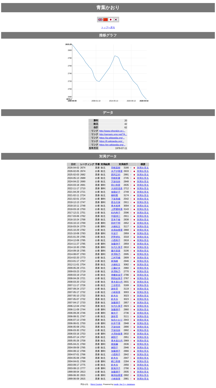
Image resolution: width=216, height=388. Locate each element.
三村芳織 (115, 257)
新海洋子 (115, 368)
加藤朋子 (115, 302)
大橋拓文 (115, 226)
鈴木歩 (114, 295)
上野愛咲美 (117, 209)
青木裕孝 (115, 206)
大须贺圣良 (117, 188)
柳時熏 (114, 195)
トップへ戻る (108, 27)
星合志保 (115, 202)
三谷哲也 (115, 285)
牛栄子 (114, 233)
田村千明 (115, 223)
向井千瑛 (115, 323)
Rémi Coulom (96, 384)
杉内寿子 (115, 212)
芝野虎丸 (115, 237)
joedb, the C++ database (124, 384)
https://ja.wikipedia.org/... (112, 138)
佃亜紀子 (115, 192)
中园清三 (115, 216)
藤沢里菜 (115, 250)
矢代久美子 (117, 247)
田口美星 (115, 185)
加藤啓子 (115, 244)
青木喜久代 (117, 282)
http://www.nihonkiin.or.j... (112, 131)
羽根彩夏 (115, 178)
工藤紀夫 (115, 268)
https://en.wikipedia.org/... (112, 145)
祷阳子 (114, 337)
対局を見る (143, 167)
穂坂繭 (114, 344)
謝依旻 (114, 289)
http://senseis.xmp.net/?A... (113, 134)
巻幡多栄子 (117, 275)
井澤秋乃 (115, 254)
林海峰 (114, 261)
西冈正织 (115, 174)
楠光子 (114, 313)
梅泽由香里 (117, 375)
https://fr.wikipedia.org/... (111, 141)
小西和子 (115, 240)
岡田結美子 (117, 278)
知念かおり (117, 320)
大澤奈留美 (117, 334)
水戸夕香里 (117, 171)
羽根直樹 (115, 167)
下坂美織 (115, 199)
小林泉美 (115, 292)
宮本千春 (115, 219)
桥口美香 (115, 361)
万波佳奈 (115, 181)
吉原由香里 (117, 230)
